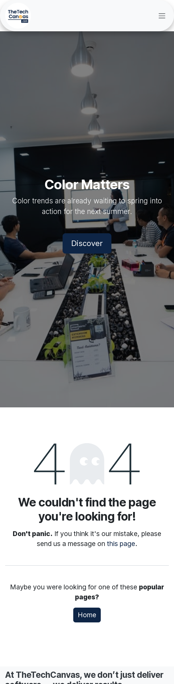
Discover (87, 243)
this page (121, 543)
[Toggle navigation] (162, 16)
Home (87, 615)
